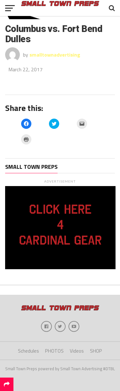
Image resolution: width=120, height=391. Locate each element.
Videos (77, 351)
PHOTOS (54, 351)
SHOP (96, 351)
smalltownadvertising (54, 55)
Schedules (28, 351)
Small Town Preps (31, 166)
